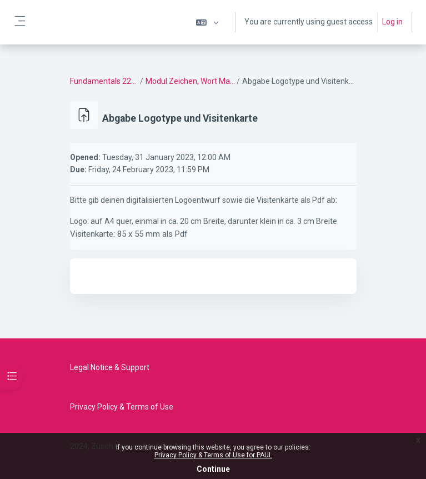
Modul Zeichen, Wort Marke (190, 81)
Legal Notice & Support (109, 367)
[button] (207, 22)
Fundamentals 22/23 (104, 81)
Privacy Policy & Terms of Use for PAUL (213, 455)
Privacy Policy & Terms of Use (121, 406)
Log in (392, 21)
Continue (213, 469)
